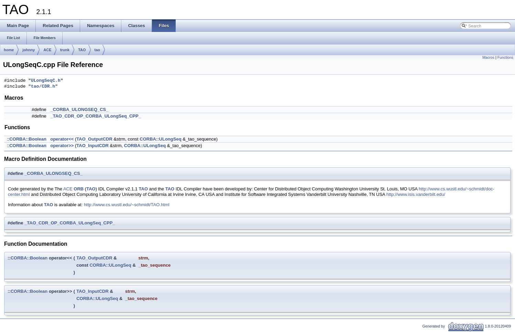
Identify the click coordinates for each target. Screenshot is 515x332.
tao (97, 50)
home (9, 50)
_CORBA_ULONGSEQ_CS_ (79, 109)
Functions (505, 57)
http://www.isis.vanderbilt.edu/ (415, 194)
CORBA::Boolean (27, 139)
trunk (65, 50)
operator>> (62, 145)
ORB (79, 188)
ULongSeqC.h (46, 81)
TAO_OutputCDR (94, 139)
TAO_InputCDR (92, 145)
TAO (82, 50)
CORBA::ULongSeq (160, 139)
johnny (28, 50)
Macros (488, 57)
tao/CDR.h (43, 87)
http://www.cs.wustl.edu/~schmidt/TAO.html (126, 204)
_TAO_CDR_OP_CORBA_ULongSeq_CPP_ (95, 116)
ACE (47, 50)
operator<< (62, 139)
